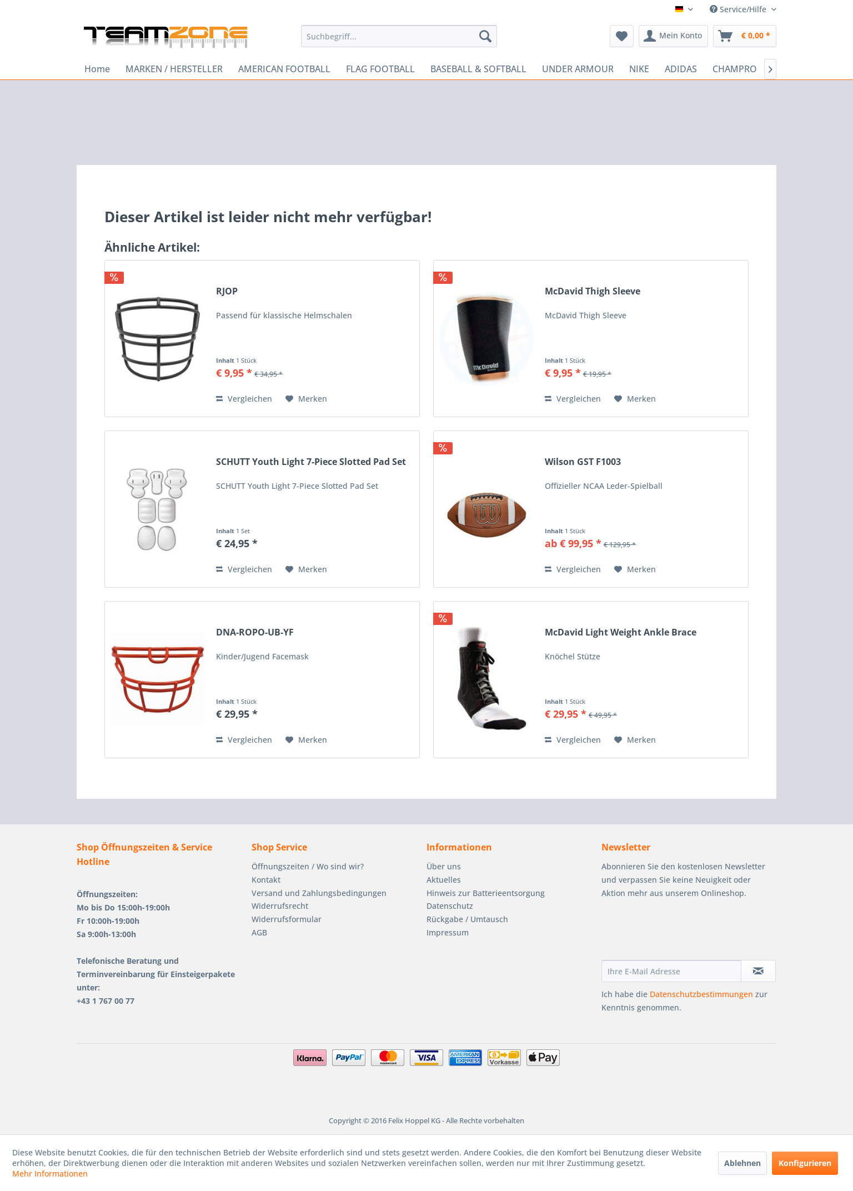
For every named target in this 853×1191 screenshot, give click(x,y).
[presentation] (685, 932)
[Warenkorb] (744, 36)
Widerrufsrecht (280, 905)
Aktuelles (443, 879)
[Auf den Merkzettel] (306, 399)
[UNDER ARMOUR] (577, 68)
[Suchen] (485, 36)
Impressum (447, 932)
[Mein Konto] (673, 36)
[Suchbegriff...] (399, 36)
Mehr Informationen (50, 1173)
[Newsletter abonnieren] (758, 971)
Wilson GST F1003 (583, 462)
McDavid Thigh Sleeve (592, 291)
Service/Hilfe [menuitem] (739, 9)
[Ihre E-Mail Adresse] (671, 971)
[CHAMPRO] (735, 68)
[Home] (97, 68)
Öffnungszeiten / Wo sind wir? (308, 866)
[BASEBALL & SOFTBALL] (478, 68)
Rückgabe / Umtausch (467, 919)
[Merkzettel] (622, 36)
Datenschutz (449, 905)
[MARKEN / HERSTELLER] (174, 68)
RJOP (227, 291)
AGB (259, 932)
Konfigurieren (805, 1163)
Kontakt (266, 879)
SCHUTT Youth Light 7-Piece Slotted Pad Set (311, 462)
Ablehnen (742, 1163)
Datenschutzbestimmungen (701, 994)
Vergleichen (244, 398)
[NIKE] (639, 68)
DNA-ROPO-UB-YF (255, 632)
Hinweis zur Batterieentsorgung (485, 893)
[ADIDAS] (681, 68)
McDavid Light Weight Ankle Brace (620, 632)
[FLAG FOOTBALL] (380, 68)
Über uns (443, 866)
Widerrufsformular (287, 919)
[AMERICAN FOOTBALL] (284, 68)
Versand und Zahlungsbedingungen (319, 893)
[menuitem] (399, 36)
